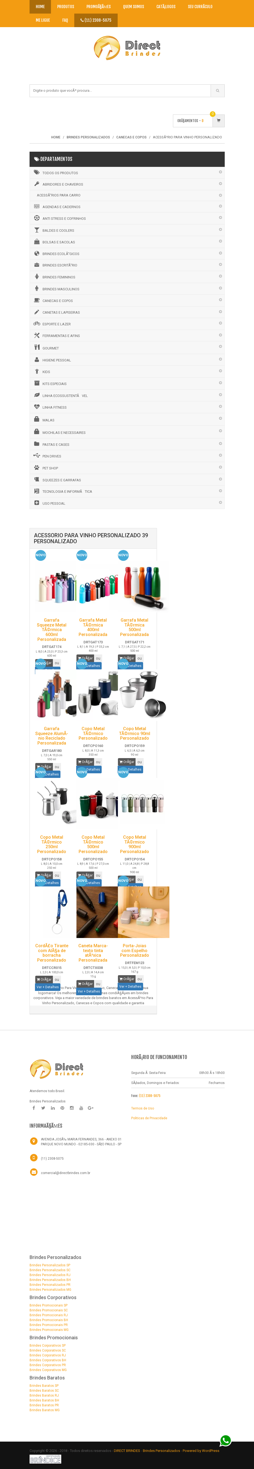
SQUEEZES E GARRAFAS (57, 479)
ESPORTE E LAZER (52, 323)
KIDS (41, 371)
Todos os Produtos (55, 172)
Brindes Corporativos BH (48, 1360)
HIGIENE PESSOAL (52, 359)
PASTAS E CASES (51, 444)
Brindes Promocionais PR (49, 1325)
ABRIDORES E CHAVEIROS (58, 184)
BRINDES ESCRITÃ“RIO (55, 265)
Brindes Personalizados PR (50, 1285)
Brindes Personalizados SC (50, 1270)
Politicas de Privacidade (149, 1118)
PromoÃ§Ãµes (98, 6)
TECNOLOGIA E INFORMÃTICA (62, 491)
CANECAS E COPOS (53, 300)
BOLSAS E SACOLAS (54, 241)
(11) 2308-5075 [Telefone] (52, 1158)
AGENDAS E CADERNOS (57, 206)
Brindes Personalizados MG (50, 1290)
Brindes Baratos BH (44, 1400)
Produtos (65, 6)
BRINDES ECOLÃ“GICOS (56, 253)
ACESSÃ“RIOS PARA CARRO (59, 195)
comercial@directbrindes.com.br (65, 1173)
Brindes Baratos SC (44, 1390)
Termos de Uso (142, 1108)
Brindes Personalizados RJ (50, 1275)
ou (98, 658)
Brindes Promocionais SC (49, 1310)
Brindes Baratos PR (44, 1405)
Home (40, 6)
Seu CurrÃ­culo (200, 6)
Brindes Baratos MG (45, 1410)
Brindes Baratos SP (44, 1386)
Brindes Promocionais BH (49, 1320)
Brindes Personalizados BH (50, 1280)
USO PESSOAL (49, 502)
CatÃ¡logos (165, 6)
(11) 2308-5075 (96, 20)
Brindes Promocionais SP (48, 1305)
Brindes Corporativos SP (48, 1345)
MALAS (43, 419)
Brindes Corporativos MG (48, 1370)
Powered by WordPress (201, 1451)
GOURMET (46, 347)
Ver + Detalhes (48, 987)
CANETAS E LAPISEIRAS (56, 312)
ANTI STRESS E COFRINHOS (59, 218)
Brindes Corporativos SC (48, 1350)
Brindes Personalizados (162, 1451)
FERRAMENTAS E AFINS (56, 335)
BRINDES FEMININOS (54, 276)
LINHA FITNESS (50, 406)
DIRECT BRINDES (127, 1451)
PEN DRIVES (47, 455)
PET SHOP (45, 467)
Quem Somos (133, 6)
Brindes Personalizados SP (50, 1265)
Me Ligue (43, 20)
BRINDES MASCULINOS (56, 288)
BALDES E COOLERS (53, 230)
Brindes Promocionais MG (49, 1330)
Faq (65, 20)
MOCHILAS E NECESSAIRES (59, 432)
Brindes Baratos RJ (44, 1395)
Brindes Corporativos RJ (48, 1355)
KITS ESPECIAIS (50, 383)
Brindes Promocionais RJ (49, 1315)
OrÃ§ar (85, 658)
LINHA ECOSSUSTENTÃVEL (60, 395)
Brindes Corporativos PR (48, 1365)
